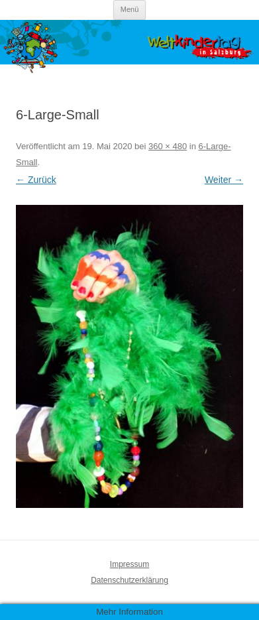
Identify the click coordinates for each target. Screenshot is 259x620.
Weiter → (224, 179)
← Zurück (36, 179)
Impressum (129, 564)
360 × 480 (167, 146)
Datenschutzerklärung (129, 580)
